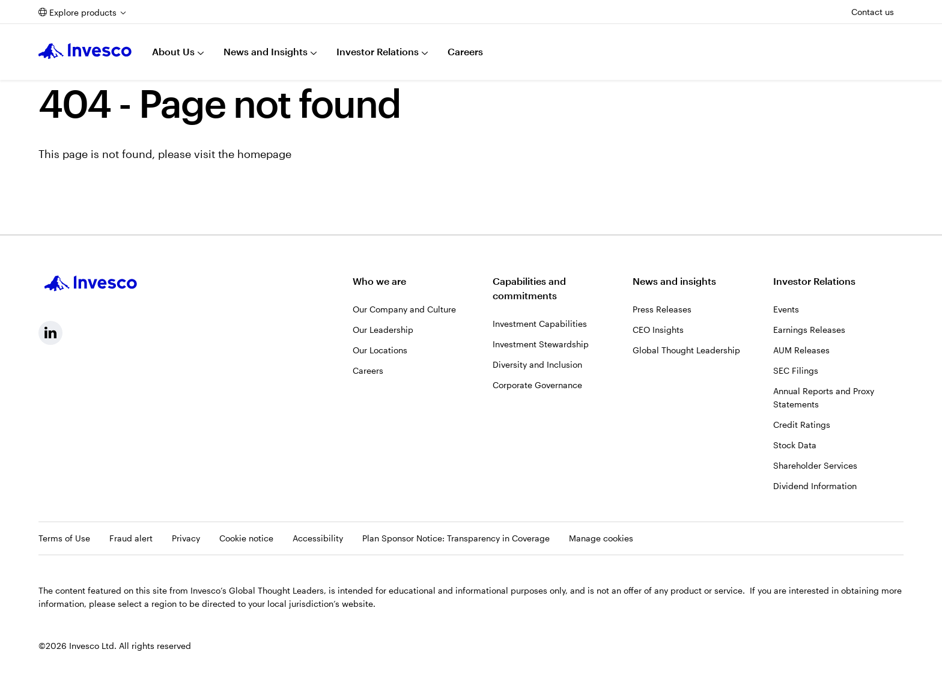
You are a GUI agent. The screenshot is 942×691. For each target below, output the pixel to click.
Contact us (872, 12)
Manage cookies (601, 538)
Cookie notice (246, 538)
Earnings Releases (809, 329)
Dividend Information (815, 486)
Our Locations (380, 350)
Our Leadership (383, 329)
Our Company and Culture (404, 309)
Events (786, 309)
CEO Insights (658, 329)
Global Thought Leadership (686, 350)
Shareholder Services (815, 465)
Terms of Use (64, 538)
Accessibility (318, 538)
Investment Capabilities (540, 323)
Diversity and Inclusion (537, 364)
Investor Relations (377, 51)
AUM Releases (801, 350)
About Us (173, 51)
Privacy (186, 538)
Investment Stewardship (541, 344)
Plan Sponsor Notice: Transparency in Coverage (456, 538)
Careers (465, 51)
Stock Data (794, 445)
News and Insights (265, 51)
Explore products (83, 12)
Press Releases (662, 309)
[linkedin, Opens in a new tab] (50, 333)
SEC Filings (795, 370)
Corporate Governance (537, 385)
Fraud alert (131, 538)
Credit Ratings (801, 424)
